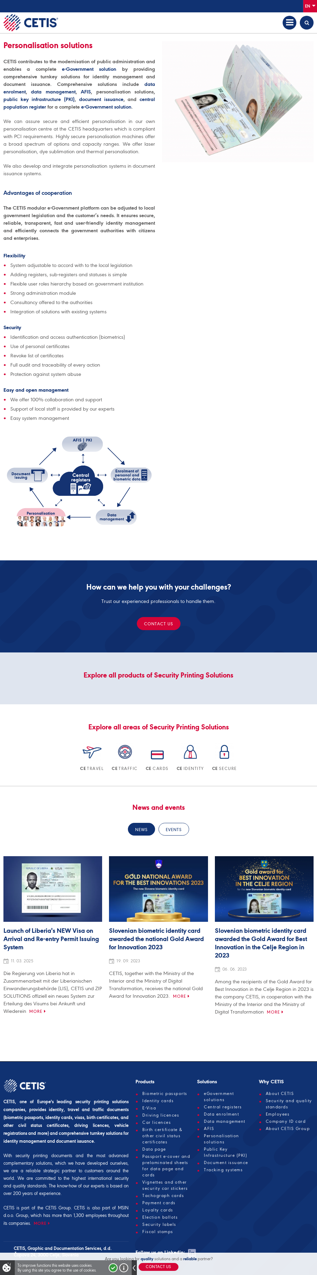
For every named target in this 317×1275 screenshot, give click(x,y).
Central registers (223, 1107)
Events (174, 829)
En (310, 6)
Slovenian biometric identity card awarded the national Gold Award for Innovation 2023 (156, 939)
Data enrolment (221, 1114)
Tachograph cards (163, 1195)
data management (53, 92)
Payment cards (159, 1202)
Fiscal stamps (157, 1231)
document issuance (101, 99)
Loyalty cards (157, 1210)
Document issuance (226, 1162)
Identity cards (158, 1100)
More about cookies (123, 1267)
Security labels (159, 1224)
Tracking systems (223, 1169)
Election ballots (160, 1217)
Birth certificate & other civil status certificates (162, 1135)
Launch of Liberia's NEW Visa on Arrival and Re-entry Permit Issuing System (51, 939)
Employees (278, 1114)
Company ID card (286, 1121)
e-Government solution (89, 69)
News (141, 829)
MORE (40, 1223)
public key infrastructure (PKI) (39, 99)
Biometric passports (164, 1093)
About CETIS (280, 1093)
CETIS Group (58, 1207)
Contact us (158, 623)
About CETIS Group (288, 1128)
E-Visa (149, 1108)
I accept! (113, 1267)
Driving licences (160, 1115)
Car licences (156, 1122)
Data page (154, 1149)
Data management (224, 1121)
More (35, 1011)
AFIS (86, 92)
